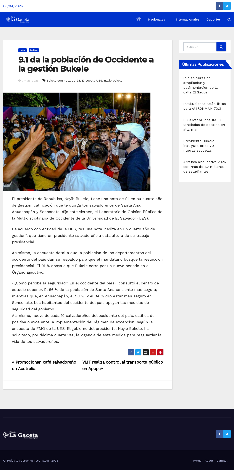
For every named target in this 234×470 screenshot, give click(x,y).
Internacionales (188, 19)
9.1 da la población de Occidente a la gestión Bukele (86, 64)
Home (22, 50)
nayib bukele (113, 80)
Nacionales (158, 19)
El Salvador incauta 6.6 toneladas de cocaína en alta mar (204, 125)
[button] (229, 19)
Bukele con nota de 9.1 (63, 80)
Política (33, 50)
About (209, 460)
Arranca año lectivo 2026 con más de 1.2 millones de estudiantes (204, 166)
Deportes (213, 19)
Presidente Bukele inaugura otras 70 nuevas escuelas (198, 145)
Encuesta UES (92, 80)
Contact (222, 460)
